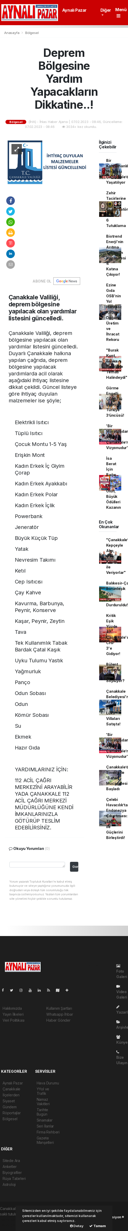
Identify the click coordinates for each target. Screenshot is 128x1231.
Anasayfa (12, 33)
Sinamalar (45, 1120)
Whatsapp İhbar (59, 1014)
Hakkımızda (12, 1008)
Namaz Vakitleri (43, 1101)
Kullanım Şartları (59, 1008)
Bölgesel (32, 33)
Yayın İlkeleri (13, 1014)
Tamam (97, 1226)
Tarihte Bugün (42, 1112)
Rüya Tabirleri (14, 1178)
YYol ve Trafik (43, 1091)
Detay (77, 1226)
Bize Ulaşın (121, 1057)
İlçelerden (11, 1095)
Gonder (75, 867)
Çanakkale (11, 1089)
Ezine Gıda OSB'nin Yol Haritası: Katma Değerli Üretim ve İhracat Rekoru (114, 312)
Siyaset (9, 1101)
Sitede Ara (11, 1160)
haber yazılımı (11, 1219)
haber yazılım (11, 1225)
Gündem (10, 1107)
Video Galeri (121, 992)
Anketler (9, 1166)
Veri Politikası (13, 1020)
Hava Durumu (48, 1083)
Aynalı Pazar (74, 10)
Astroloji (9, 1184)
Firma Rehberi (48, 1132)
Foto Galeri (121, 971)
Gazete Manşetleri (45, 1140)
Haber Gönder (58, 1020)
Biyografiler (12, 1172)
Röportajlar (12, 1113)
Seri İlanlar (45, 1126)
